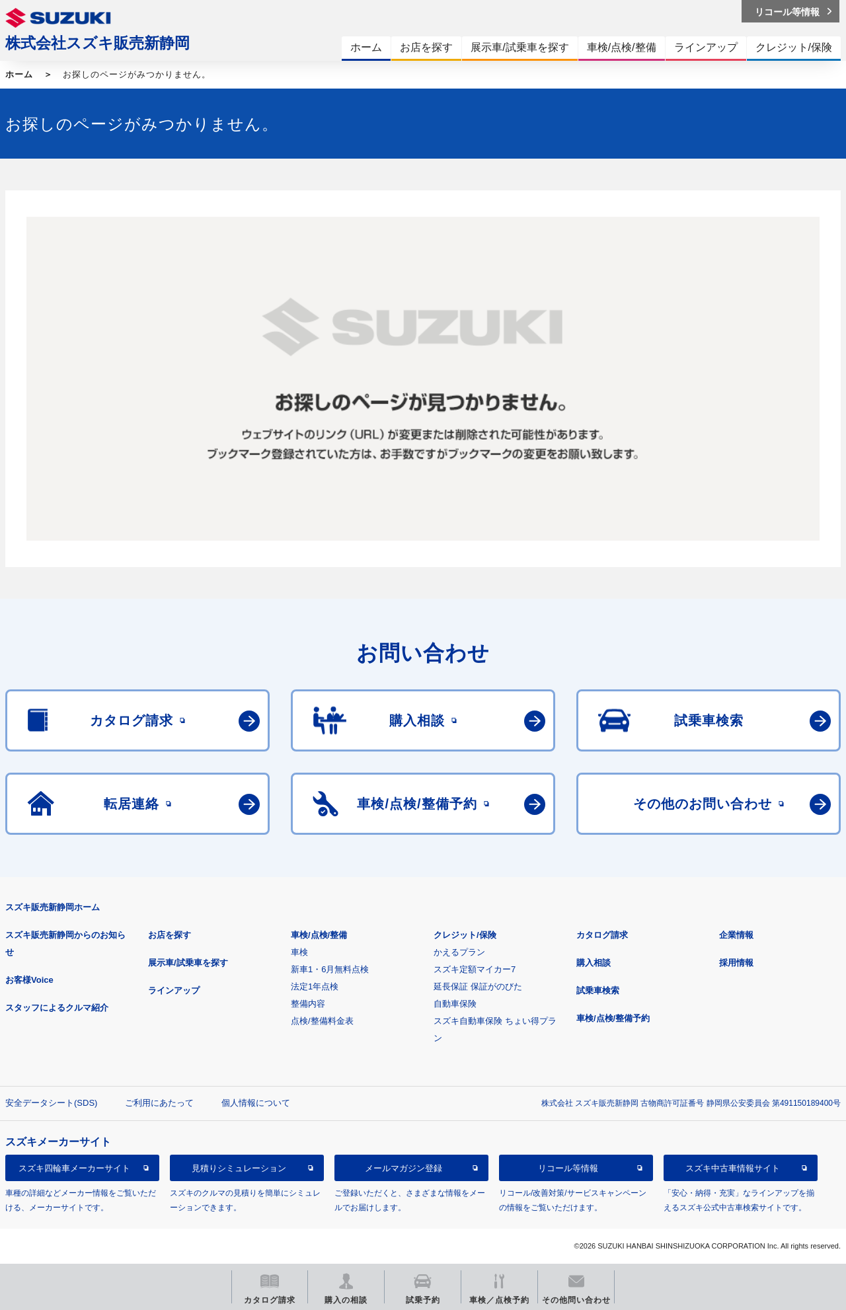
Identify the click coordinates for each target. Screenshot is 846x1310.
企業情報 (736, 935)
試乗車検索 (597, 990)
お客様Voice (29, 980)
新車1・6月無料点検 (330, 969)
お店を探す (169, 935)
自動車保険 (455, 1004)
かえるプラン (459, 952)
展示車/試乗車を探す (188, 963)
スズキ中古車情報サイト (732, 1168)
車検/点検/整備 (319, 935)
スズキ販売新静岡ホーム (52, 907)
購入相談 (593, 963)
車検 (299, 952)
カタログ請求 (602, 935)
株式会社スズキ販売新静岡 (97, 43)
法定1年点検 (314, 986)
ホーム (19, 74)
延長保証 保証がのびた (478, 986)
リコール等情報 (568, 1168)
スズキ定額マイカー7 (475, 969)
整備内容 (308, 1004)
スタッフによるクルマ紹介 (56, 1008)
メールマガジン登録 (403, 1168)
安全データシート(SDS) (51, 1103)
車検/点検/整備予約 (613, 1018)
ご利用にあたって (159, 1103)
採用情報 (736, 963)
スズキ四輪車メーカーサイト (74, 1168)
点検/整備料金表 (322, 1021)
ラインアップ (174, 990)
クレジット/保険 (465, 935)
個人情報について (255, 1103)
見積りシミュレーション (239, 1168)
